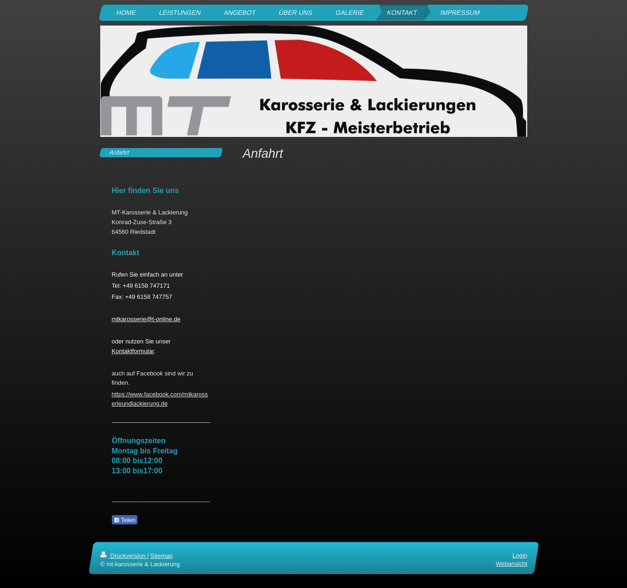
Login (519, 555)
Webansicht (511, 563)
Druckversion (123, 555)
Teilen (125, 520)
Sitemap (161, 555)
